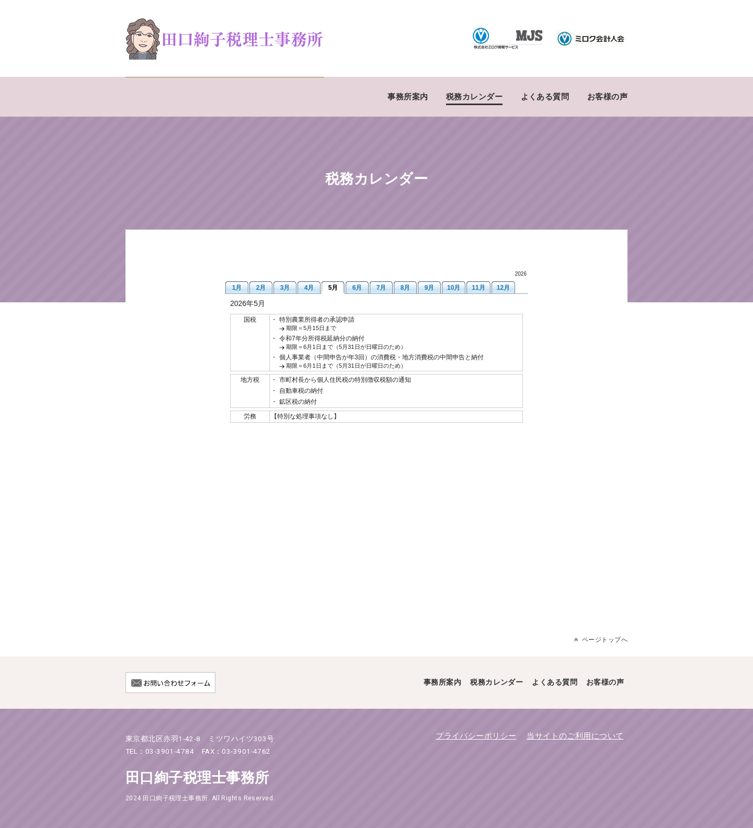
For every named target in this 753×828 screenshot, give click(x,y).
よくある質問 (545, 96)
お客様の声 (607, 96)
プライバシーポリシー (476, 736)
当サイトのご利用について (575, 736)
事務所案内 (407, 96)
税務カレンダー (474, 96)
